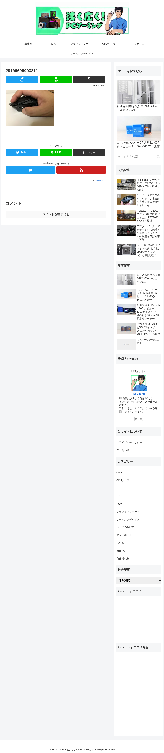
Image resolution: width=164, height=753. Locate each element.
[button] (158, 156)
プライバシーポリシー (129, 442)
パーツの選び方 (125, 527)
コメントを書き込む (56, 214)
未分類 (120, 543)
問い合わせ (122, 450)
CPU (119, 472)
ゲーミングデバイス (127, 519)
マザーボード (124, 535)
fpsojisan (138, 393)
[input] (138, 156)
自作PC (120, 550)
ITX (118, 496)
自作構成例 (122, 558)
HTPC (119, 488)
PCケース (122, 503)
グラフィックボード (127, 511)
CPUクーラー (124, 480)
